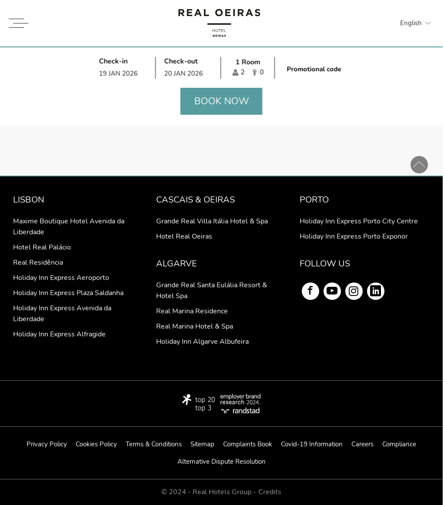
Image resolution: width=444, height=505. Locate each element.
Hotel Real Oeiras (184, 236)
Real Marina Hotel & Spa (194, 326)
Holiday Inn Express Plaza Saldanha (68, 293)
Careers (362, 444)
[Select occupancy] (248, 67)
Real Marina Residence (192, 311)
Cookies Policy (96, 444)
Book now (221, 101)
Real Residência (38, 262)
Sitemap (202, 444)
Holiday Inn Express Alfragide (59, 334)
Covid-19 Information (312, 444)
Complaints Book (247, 444)
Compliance (399, 444)
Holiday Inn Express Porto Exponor (354, 236)
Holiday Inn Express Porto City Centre (359, 221)
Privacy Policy (47, 444)
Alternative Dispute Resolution (221, 461)
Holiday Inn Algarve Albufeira (202, 341)
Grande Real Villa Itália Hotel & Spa (212, 221)
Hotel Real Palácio (42, 247)
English (411, 23)
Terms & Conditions (154, 444)
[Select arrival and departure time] (155, 67)
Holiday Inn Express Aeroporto (61, 277)
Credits (269, 492)
